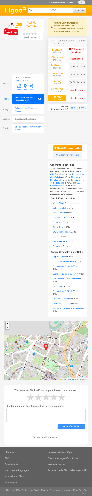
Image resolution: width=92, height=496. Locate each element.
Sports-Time (58, 227)
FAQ (7, 458)
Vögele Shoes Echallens (63, 203)
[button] (46, 347)
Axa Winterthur (59, 241)
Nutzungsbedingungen (17, 470)
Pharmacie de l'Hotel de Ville (65, 266)
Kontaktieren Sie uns (15, 476)
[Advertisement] (24, 58)
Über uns (9, 452)
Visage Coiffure (59, 213)
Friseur (18, 111)
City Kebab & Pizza (61, 232)
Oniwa (55, 237)
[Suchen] (79, 10)
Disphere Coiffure (60, 217)
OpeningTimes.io (41, 490)
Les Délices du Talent (62, 303)
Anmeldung (72, 2)
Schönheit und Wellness (25, 108)
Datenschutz (11, 464)
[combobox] (39, 10)
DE (81, 2)
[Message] (46, 415)
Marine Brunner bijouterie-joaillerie (67, 308)
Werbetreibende (56, 464)
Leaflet (63, 379)
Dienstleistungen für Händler (63, 458)
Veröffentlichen (71, 426)
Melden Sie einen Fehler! (67, 155)
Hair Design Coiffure (61, 299)
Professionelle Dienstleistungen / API (67, 470)
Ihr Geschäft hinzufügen (60, 452)
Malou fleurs (58, 286)
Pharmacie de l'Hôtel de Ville (65, 291)
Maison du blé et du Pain (63, 261)
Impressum (11, 482)
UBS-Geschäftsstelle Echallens (66, 279)
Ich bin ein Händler (57, 2)
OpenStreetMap (74, 379)
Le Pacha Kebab (59, 208)
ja (73, 108)
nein (81, 108)
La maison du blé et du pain (64, 274)
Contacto (56, 222)
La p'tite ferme (59, 257)
